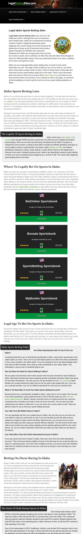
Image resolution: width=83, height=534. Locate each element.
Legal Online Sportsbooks (17, 12)
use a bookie (64, 357)
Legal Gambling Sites (16, 19)
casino (9, 101)
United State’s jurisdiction (28, 187)
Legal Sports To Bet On (57, 12)
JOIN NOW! (60, 213)
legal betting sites (51, 75)
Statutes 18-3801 (55, 147)
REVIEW (48, 213)
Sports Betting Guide (38, 12)
